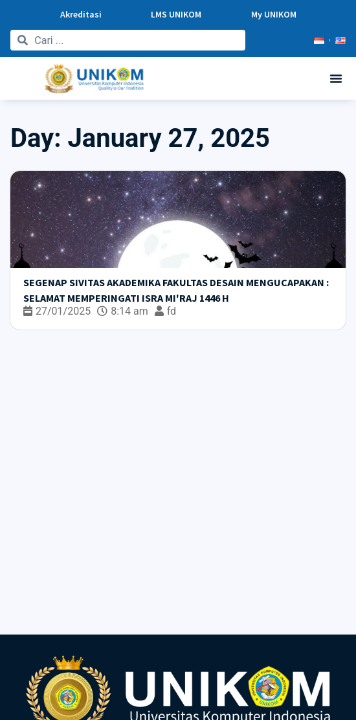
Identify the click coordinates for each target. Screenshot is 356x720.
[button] (336, 78)
